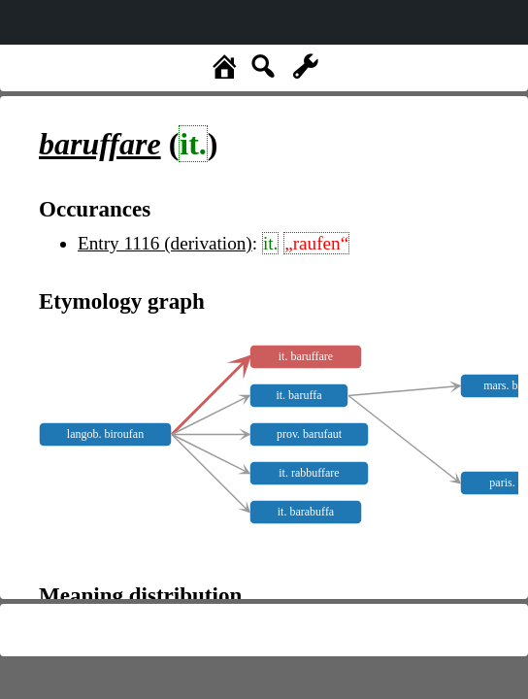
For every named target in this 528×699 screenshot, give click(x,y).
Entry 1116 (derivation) (165, 243)
